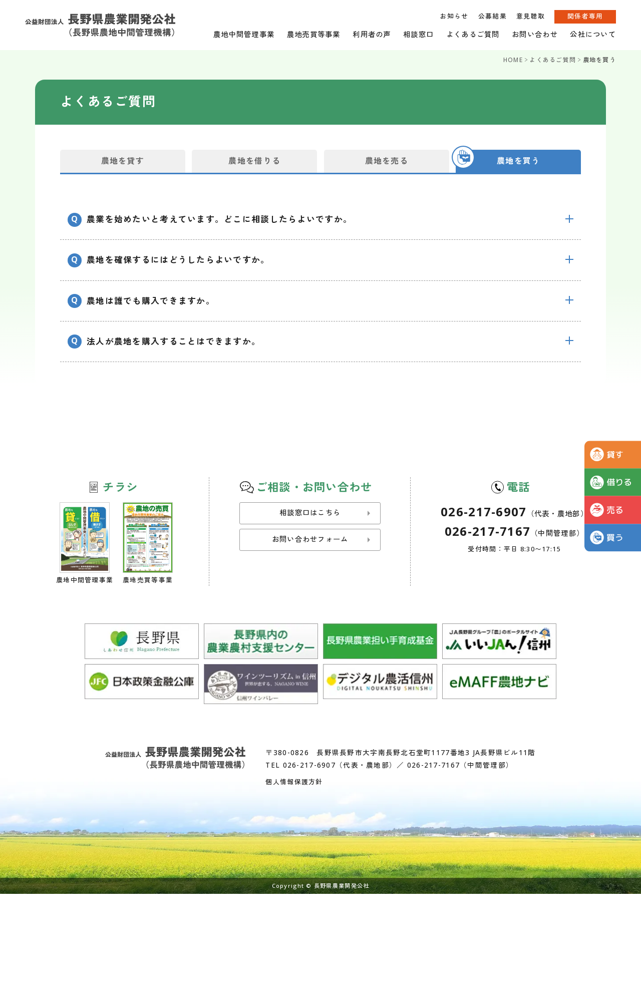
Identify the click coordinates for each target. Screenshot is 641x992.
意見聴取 (530, 16)
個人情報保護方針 (294, 781)
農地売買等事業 (314, 34)
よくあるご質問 (473, 34)
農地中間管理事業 (243, 34)
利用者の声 (372, 34)
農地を (122, 160)
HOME (513, 60)
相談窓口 (418, 34)
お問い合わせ (535, 34)
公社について (593, 34)
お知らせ (454, 16)
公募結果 (492, 16)
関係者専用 (585, 16)
